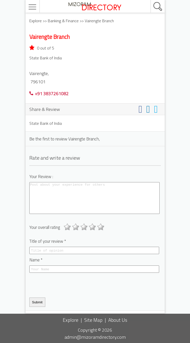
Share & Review (44, 109)
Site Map (93, 320)
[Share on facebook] (141, 109)
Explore (35, 21)
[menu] (33, 7)
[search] (152, 0)
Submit (37, 302)
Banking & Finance (63, 21)
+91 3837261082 (49, 93)
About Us (117, 320)
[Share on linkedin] (149, 109)
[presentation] (67, 285)
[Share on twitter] (157, 109)
